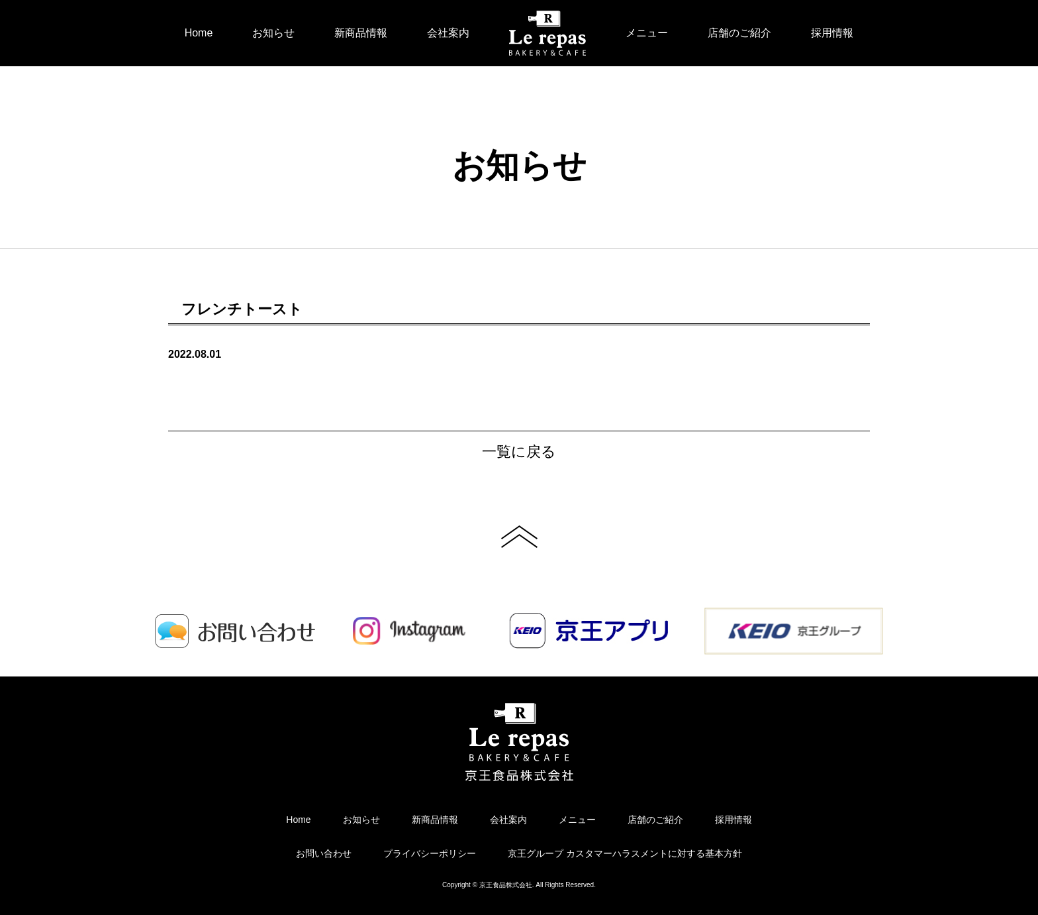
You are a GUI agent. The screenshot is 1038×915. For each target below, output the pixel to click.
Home (199, 32)
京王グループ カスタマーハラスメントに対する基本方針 (625, 853)
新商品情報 (360, 32)
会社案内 (448, 32)
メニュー (647, 32)
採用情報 (832, 32)
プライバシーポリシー (429, 853)
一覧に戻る (519, 451)
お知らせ (273, 32)
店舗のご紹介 (739, 32)
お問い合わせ (324, 853)
